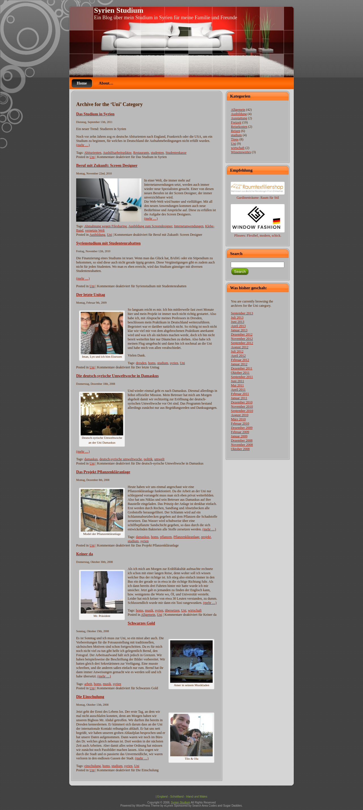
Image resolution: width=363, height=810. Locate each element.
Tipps (234, 139)
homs (151, 363)
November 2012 (242, 339)
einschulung (92, 766)
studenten (157, 153)
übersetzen (172, 610)
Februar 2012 (240, 360)
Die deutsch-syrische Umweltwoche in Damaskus (117, 375)
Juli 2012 (237, 351)
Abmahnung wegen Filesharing (105, 226)
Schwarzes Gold (141, 623)
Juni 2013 (237, 322)
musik (149, 610)
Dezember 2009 (241, 428)
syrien (174, 363)
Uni (92, 157)
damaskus (91, 459)
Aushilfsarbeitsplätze (117, 153)
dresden (141, 363)
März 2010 (238, 419)
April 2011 (238, 390)
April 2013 (238, 326)
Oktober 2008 (240, 449)
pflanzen (166, 537)
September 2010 (242, 411)
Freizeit (236, 122)
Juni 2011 (237, 381)
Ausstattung (239, 118)
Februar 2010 (240, 423)
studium (162, 363)
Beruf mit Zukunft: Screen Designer (106, 165)
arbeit (88, 684)
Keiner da (84, 554)
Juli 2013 (237, 317)
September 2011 (242, 377)
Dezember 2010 (241, 402)
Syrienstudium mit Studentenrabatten (108, 243)
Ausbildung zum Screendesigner (150, 226)
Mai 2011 (237, 385)
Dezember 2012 (241, 334)
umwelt (159, 459)
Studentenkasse (175, 153)
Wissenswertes (241, 152)
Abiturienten (92, 153)
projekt (206, 537)
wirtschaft (195, 610)
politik (148, 459)
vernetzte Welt (94, 230)
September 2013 (242, 313)
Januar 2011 (239, 398)
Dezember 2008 (241, 440)
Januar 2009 (239, 436)
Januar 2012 (239, 364)
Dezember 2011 (241, 368)
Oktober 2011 (240, 373)
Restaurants (141, 153)
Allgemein (148, 615)
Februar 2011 (240, 394)
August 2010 (239, 415)
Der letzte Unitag (90, 294)
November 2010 (242, 407)
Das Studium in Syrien (95, 114)
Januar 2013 (239, 330)
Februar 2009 (240, 432)
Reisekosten (239, 127)
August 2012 (239, 347)
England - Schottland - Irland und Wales (182, 796)
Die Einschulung (90, 696)
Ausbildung (97, 235)
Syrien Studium (118, 10)
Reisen (235, 131)
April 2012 (238, 356)
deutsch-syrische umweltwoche (120, 459)
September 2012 (242, 343)
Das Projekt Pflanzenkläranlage (103, 472)
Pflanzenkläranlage (186, 537)
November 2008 (242, 445)
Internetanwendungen (189, 226)
